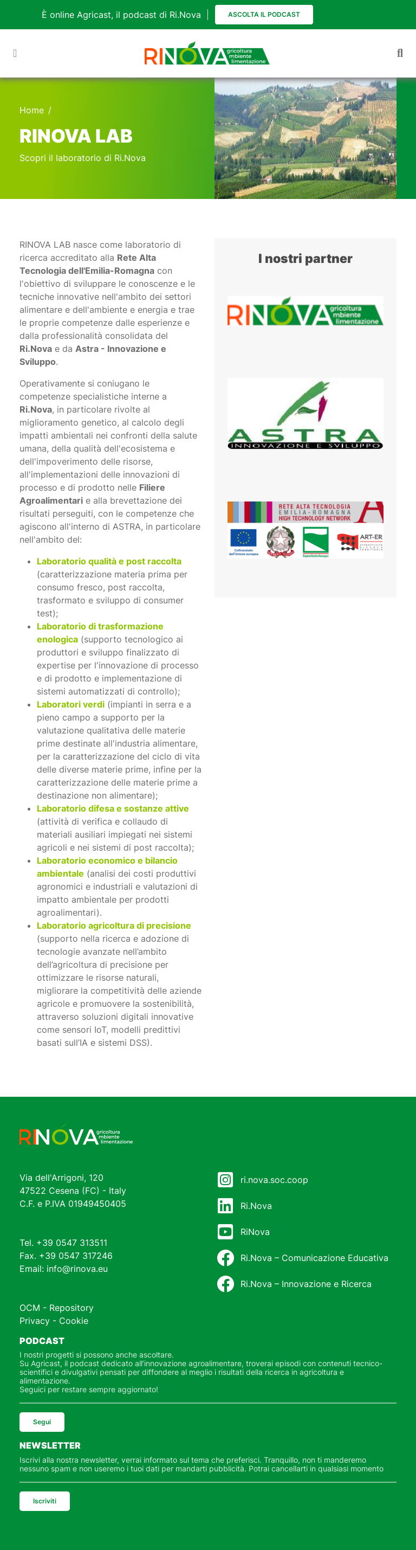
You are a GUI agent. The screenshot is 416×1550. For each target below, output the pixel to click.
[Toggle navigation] (14, 53)
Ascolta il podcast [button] (264, 14)
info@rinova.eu (77, 1268)
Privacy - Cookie (54, 1320)
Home (32, 110)
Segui (42, 1422)
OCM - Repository (57, 1307)
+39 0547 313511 (71, 1242)
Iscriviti (44, 1501)
